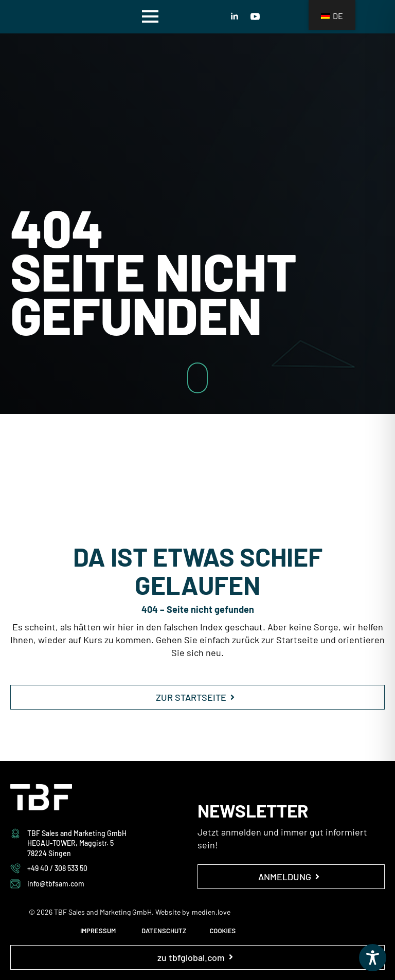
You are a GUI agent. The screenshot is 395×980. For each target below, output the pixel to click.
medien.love (211, 912)
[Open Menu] (150, 16)
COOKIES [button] (222, 931)
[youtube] (255, 16)
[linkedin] (234, 16)
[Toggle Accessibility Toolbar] (372, 957)
